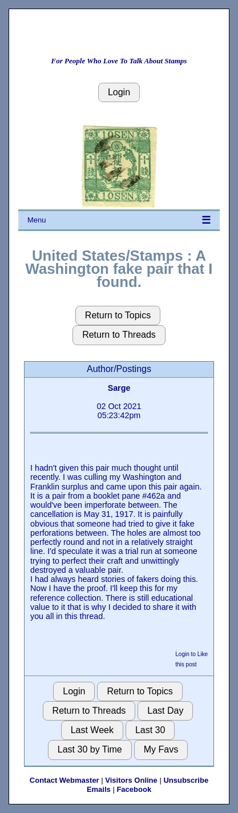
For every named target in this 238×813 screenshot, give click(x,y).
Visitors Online (131, 780)
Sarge (119, 388)
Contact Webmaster (64, 780)
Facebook (133, 789)
